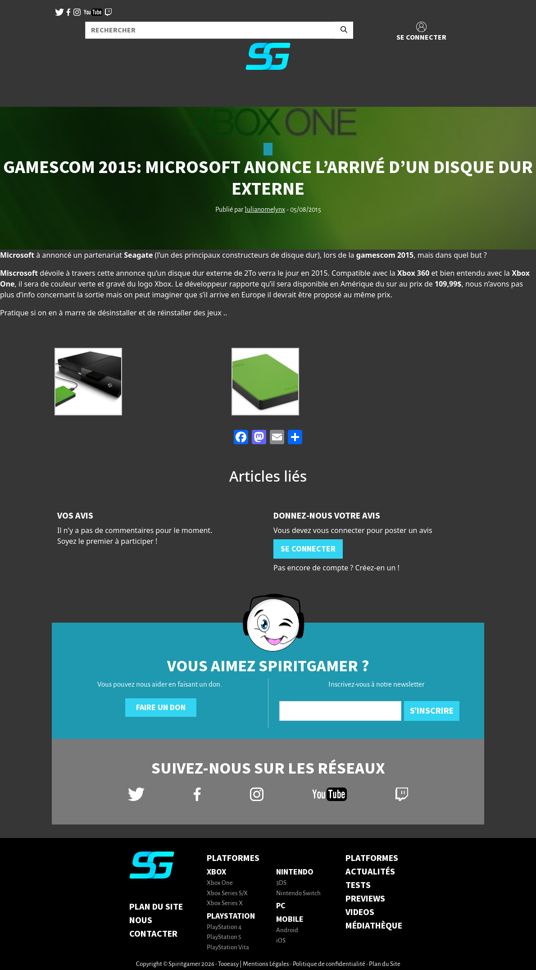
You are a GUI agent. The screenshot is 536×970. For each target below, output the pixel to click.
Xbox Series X (225, 903)
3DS (281, 883)
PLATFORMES (371, 858)
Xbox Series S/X (227, 893)
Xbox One (220, 883)
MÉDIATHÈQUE (373, 926)
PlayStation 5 (224, 937)
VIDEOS (359, 912)
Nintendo (294, 872)
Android (287, 930)
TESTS (358, 885)
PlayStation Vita (228, 947)
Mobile (290, 919)
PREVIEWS (365, 899)
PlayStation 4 (224, 927)
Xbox (216, 872)
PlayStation (231, 916)
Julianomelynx (265, 210)
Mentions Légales (266, 964)
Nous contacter (153, 927)
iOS (281, 941)
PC (281, 905)
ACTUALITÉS (370, 871)
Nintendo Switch (298, 893)
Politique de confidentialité (329, 964)
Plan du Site (156, 907)
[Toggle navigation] (18, 92)
